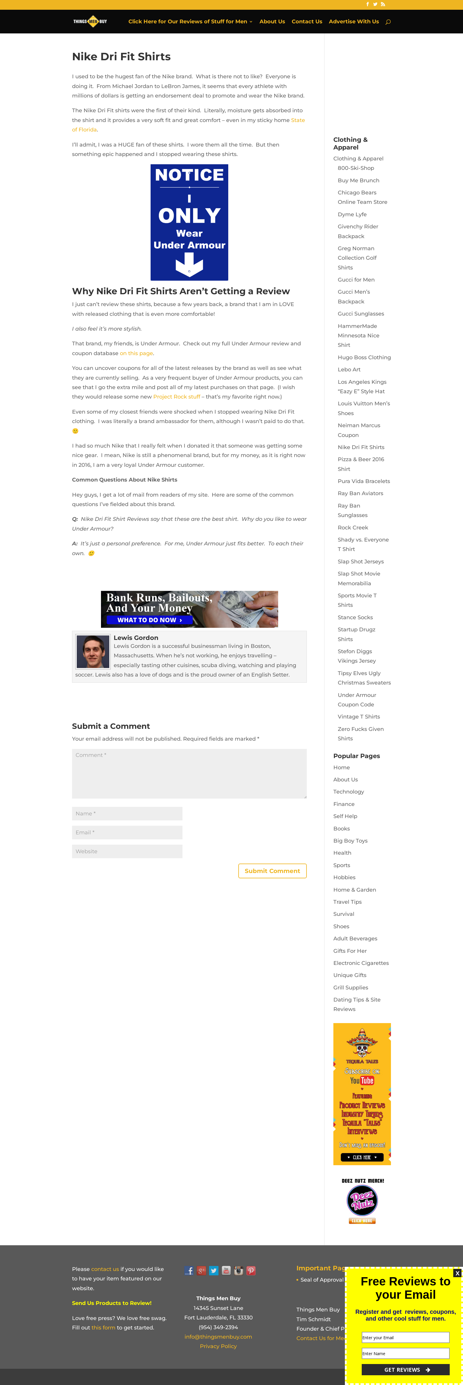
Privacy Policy (218, 1346)
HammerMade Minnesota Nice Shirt (358, 336)
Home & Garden (354, 890)
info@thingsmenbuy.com (218, 1337)
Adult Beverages (355, 938)
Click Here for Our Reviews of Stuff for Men (187, 22)
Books (341, 828)
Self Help (345, 816)
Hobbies (344, 877)
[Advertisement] (377, 87)
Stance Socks (355, 617)
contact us (105, 1269)
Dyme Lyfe (352, 214)
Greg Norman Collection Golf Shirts (357, 258)
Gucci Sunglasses (361, 314)
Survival (343, 914)
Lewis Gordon (136, 637)
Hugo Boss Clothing (364, 357)
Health (342, 853)
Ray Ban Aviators (360, 493)
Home (341, 767)
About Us (272, 22)
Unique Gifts (349, 975)
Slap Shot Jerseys (361, 561)
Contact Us (307, 22)
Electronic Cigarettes (361, 963)
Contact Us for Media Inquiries (336, 1338)
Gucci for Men (356, 280)
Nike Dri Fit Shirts (361, 447)
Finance (344, 804)
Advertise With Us (354, 22)
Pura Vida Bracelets (364, 481)
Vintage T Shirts (359, 716)
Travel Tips (347, 902)
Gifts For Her (350, 951)
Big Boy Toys (350, 841)
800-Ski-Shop (356, 168)
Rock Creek (353, 527)
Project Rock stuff (176, 397)
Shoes (341, 926)
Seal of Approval (322, 1280)
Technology (348, 792)
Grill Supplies (350, 987)
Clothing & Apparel (358, 158)
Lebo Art (349, 369)
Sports (341, 865)
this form (103, 1327)
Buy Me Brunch (358, 180)
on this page (136, 353)
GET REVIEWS (407, 1369)
